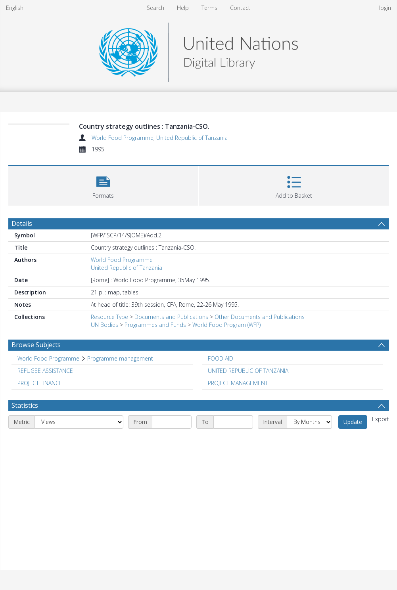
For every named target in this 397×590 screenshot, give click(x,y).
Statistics (25, 405)
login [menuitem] (385, 7)
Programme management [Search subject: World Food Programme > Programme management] (120, 358)
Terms (209, 7)
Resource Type (109, 317)
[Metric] (79, 422)
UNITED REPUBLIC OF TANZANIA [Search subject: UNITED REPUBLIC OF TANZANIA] (248, 370)
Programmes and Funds (155, 324)
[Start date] (172, 422)
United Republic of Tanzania (192, 137)
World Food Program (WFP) (226, 324)
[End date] (233, 422)
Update (352, 422)
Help (183, 7)
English (14, 7)
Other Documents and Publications (260, 317)
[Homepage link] (198, 50)
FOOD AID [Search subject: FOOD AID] (220, 358)
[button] (103, 185)
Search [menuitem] (155, 7)
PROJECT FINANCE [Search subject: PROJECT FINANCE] (39, 383)
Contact (240, 7)
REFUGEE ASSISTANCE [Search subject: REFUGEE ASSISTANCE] (45, 370)
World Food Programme (122, 137)
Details (22, 223)
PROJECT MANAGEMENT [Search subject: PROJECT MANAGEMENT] (238, 383)
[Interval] (309, 422)
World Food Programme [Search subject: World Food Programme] (48, 358)
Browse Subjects (36, 344)
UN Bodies (104, 324)
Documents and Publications (171, 317)
